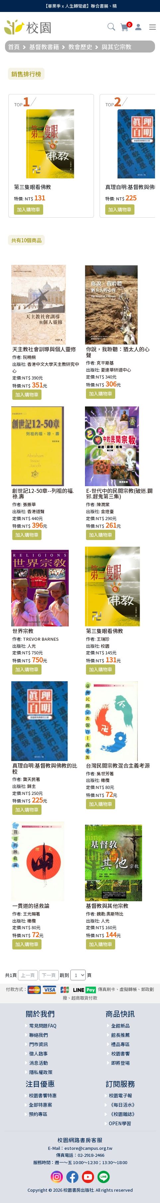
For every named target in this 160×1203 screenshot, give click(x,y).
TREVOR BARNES (41, 639)
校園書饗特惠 (43, 1095)
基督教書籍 (44, 46)
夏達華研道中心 (116, 370)
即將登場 (120, 1062)
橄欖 (105, 780)
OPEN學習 (120, 1123)
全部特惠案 (40, 1104)
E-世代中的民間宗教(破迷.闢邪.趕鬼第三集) (119, 493)
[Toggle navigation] (152, 27)
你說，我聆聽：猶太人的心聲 (118, 352)
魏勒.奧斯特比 (110, 914)
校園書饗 (120, 1053)
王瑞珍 (103, 639)
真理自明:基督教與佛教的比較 (44, 768)
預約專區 (38, 1114)
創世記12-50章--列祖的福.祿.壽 (43, 493)
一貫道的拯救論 (30, 906)
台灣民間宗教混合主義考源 (118, 765)
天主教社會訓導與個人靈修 (44, 349)
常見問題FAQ (42, 1025)
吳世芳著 (105, 773)
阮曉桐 (29, 357)
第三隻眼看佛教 (32, 187)
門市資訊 (38, 1044)
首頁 (14, 46)
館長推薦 (120, 1035)
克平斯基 (105, 363)
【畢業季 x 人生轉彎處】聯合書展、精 (80, 6)
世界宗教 (23, 631)
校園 (105, 646)
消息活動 (38, 1062)
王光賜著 (31, 914)
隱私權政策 (40, 1072)
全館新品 (120, 1025)
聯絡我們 (38, 1035)
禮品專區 (120, 1044)
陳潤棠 (103, 504)
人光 (31, 646)
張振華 (29, 504)
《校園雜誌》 (123, 1114)
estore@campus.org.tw (88, 1148)
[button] (111, 28)
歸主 (31, 786)
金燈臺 (107, 511)
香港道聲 (35, 511)
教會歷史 (80, 46)
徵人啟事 (38, 1053)
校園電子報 (120, 1095)
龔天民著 (31, 779)
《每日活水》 (123, 1104)
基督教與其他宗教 (107, 906)
